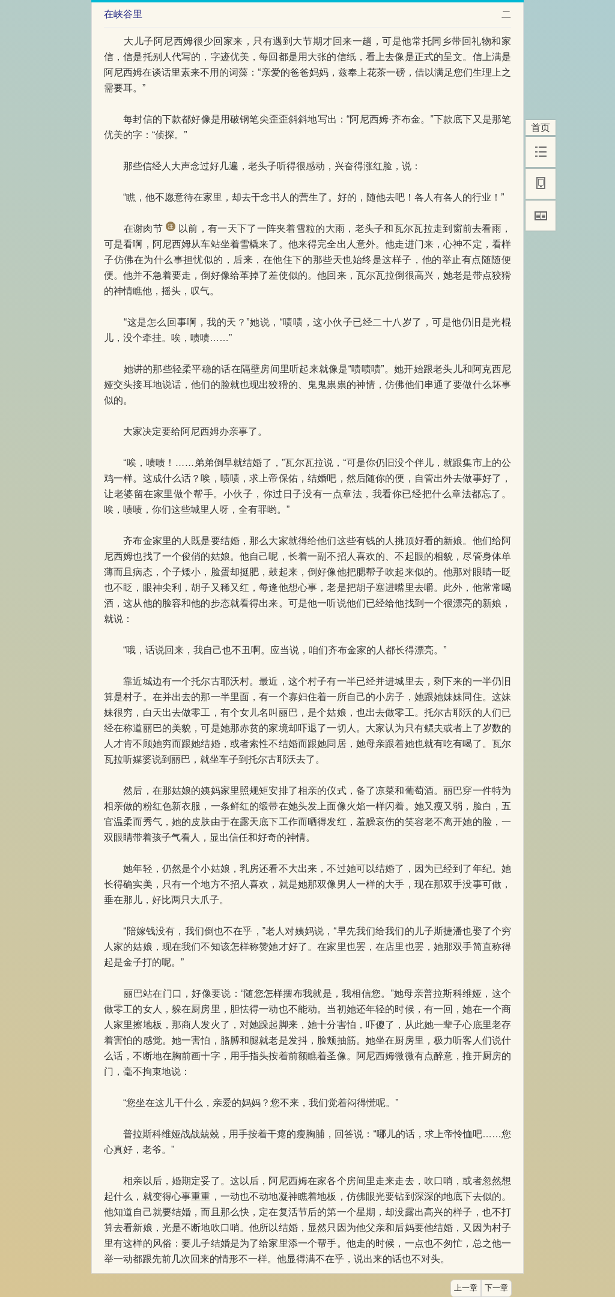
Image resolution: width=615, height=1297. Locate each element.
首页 (540, 127)
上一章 (465, 1288)
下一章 (496, 1288)
